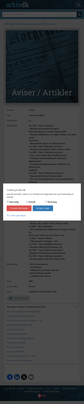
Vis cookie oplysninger (16, 215)
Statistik (32, 202)
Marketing (52, 202)
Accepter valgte (42, 208)
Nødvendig (14, 202)
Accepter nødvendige (19, 208)
